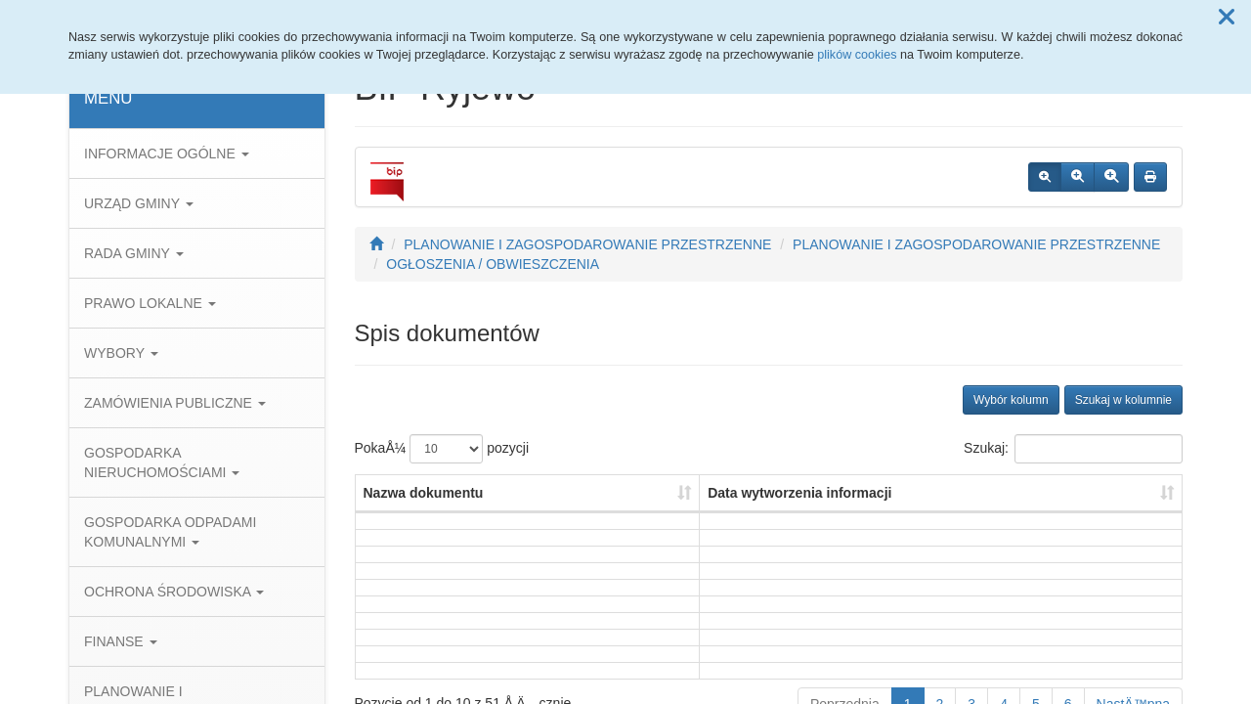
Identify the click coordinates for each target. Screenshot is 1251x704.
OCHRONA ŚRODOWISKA (174, 591)
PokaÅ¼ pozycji (442, 448)
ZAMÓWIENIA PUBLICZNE (175, 403)
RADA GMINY (134, 253)
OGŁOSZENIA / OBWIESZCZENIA (492, 264)
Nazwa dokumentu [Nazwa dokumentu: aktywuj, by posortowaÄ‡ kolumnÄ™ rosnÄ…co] (424, 493)
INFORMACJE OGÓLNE (166, 153)
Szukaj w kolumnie (1123, 400)
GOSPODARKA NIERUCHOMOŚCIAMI (161, 462)
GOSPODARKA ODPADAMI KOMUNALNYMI (170, 532)
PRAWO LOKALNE (150, 303)
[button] (1226, 17)
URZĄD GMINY (139, 203)
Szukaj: (1073, 448)
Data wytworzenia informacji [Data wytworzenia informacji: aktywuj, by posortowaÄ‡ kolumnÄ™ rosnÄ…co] (799, 493)
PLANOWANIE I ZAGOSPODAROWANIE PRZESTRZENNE (587, 244)
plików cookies (856, 55)
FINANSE (120, 641)
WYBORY (121, 353)
